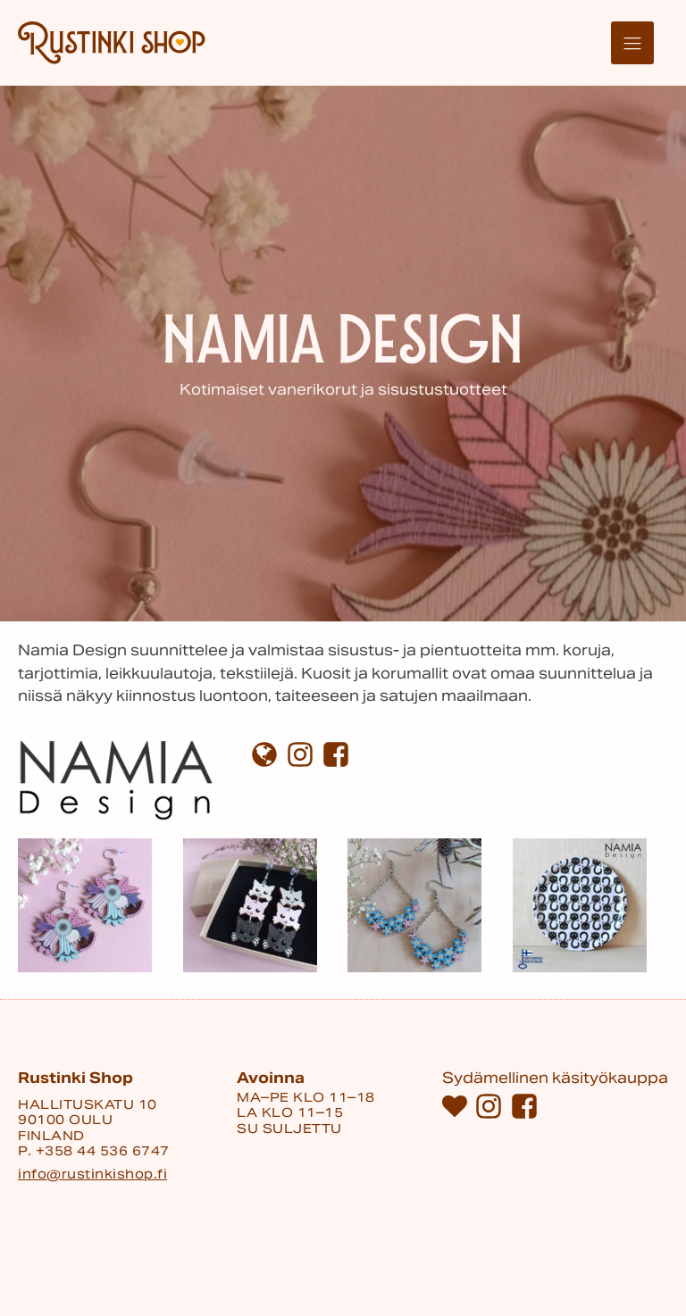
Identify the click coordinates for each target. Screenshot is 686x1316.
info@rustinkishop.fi (92, 1174)
